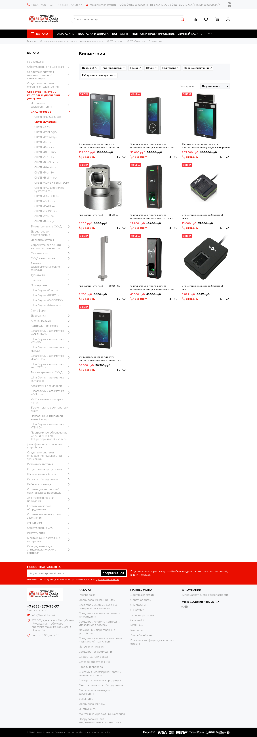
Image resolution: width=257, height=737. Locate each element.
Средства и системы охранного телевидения (49, 85)
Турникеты (51, 275)
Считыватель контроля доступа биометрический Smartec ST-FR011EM (100, 358)
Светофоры (38, 310)
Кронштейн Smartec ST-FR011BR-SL (98, 214)
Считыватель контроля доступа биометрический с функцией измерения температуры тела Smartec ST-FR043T (206, 146)
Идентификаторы (51, 240)
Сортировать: (188, 86)
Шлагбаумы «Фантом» (45, 290)
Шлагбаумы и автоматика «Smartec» (51, 379)
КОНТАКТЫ (120, 33)
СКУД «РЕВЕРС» (45, 152)
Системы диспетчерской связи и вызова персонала (49, 491)
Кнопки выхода (51, 320)
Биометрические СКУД (51, 226)
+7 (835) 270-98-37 (70, 5)
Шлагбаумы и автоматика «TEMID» (51, 426)
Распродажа (35, 61)
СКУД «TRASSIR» (45, 211)
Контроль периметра (51, 325)
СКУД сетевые (51, 111)
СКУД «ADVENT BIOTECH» (51, 182)
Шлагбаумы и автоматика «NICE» (51, 349)
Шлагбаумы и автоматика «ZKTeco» (51, 392)
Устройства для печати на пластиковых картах (51, 246)
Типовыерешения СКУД (51, 372)
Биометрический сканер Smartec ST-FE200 (203, 287)
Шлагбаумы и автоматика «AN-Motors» (51, 332)
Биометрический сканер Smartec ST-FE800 (203, 216)
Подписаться (113, 573)
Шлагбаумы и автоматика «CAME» (51, 341)
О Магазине (138, 605)
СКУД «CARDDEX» (46, 196)
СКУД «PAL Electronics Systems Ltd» (49, 189)
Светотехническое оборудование (49, 507)
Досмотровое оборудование (51, 233)
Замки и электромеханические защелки (51, 267)
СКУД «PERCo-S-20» (47, 116)
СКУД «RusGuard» (46, 162)
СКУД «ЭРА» (42, 127)
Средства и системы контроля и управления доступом (49, 95)
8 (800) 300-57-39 (40, 5)
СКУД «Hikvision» (45, 167)
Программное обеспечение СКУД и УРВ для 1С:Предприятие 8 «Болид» (49, 436)
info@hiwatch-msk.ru (101, 5)
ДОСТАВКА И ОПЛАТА (93, 33)
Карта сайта (103, 732)
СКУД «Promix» (44, 172)
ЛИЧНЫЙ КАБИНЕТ (191, 33)
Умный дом (49, 522)
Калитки (51, 280)
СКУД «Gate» (42, 142)
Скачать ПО (138, 620)
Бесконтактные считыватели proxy (49, 409)
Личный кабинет (141, 635)
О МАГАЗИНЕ (65, 33)
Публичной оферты (107, 579)
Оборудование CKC (49, 527)
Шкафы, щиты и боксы (49, 474)
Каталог (40, 33)
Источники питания (49, 464)
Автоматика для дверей (51, 386)
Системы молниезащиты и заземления (49, 516)
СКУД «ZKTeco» (44, 201)
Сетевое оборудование (49, 479)
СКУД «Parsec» (44, 147)
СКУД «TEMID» (44, 216)
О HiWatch (137, 610)
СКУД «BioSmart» (45, 177)
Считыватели (51, 253)
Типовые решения (142, 615)
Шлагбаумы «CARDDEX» (47, 300)
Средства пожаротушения (49, 469)
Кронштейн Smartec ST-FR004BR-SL (99, 285)
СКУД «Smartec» (45, 121)
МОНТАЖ (136, 625)
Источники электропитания (51, 105)
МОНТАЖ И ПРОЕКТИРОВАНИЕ (153, 33)
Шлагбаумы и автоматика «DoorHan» (51, 357)
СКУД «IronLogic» (45, 132)
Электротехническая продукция (49, 499)
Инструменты (49, 533)
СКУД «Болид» (44, 221)
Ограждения (51, 285)
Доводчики (51, 315)
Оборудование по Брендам (49, 66)
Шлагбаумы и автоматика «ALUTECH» (51, 366)
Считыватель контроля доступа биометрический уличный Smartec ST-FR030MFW (152, 287)
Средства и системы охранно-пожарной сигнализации (49, 75)
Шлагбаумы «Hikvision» (46, 305)
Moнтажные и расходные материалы (49, 539)
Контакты (136, 630)
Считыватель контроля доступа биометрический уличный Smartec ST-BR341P (152, 146)
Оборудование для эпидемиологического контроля (49, 549)
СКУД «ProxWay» (45, 137)
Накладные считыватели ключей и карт (47, 417)
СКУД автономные (51, 258)
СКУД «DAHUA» (44, 206)
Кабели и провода (49, 484)
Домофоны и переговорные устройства (49, 446)
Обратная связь (140, 600)
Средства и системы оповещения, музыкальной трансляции (49, 456)
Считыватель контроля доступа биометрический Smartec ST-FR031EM (152, 216)
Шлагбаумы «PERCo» (45, 295)
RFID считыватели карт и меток (47, 401)
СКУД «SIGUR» (44, 157)
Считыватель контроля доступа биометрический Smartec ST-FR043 (99, 146)
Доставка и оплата (142, 594)
